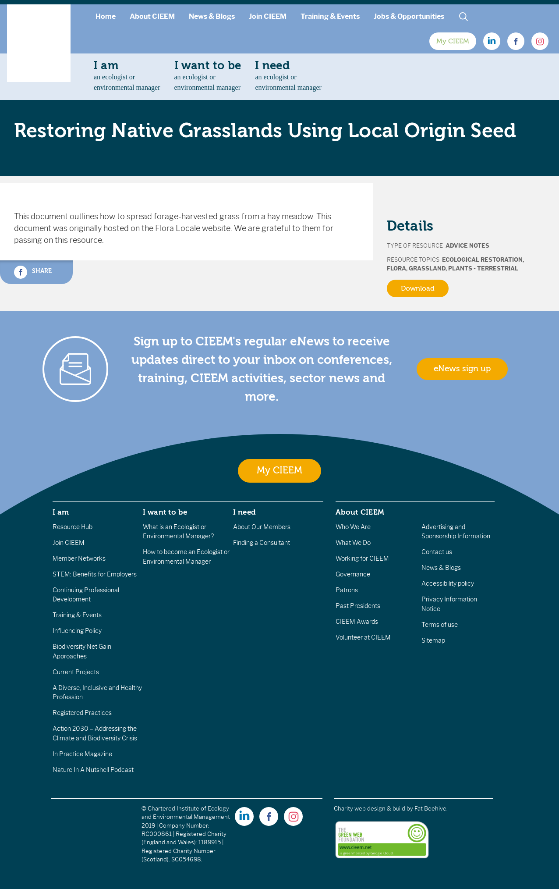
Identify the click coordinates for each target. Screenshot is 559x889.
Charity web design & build (369, 808)
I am (61, 512)
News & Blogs (212, 16)
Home (106, 16)
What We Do (353, 543)
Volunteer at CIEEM (363, 637)
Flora (396, 268)
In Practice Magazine (82, 754)
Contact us (436, 552)
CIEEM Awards (357, 622)
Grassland (427, 268)
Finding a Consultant (261, 543)
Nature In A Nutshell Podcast (93, 770)
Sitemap (433, 640)
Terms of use (439, 625)
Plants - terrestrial (483, 268)
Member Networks (79, 558)
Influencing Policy (77, 631)
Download (418, 288)
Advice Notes (467, 245)
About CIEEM (152, 16)
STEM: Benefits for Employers (95, 574)
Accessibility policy (447, 583)
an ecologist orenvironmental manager (127, 75)
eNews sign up (462, 368)
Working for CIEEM (362, 558)
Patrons (347, 590)
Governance (353, 574)
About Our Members (261, 527)
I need (244, 512)
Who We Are (353, 527)
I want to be (165, 512)
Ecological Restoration (482, 259)
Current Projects (76, 672)
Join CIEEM (268, 16)
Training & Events (330, 16)
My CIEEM (452, 41)
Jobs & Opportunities (409, 16)
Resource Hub (72, 527)
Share (33, 272)
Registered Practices (82, 713)
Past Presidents (358, 606)
